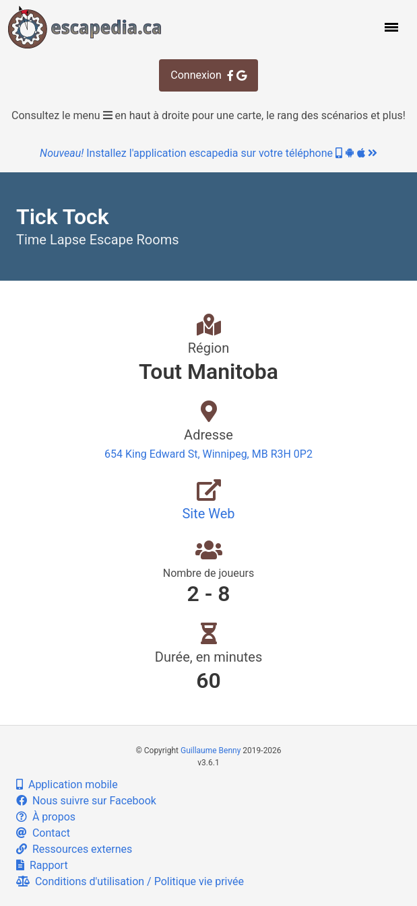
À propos (45, 816)
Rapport (42, 865)
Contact (43, 833)
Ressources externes (74, 849)
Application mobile (67, 784)
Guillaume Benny (210, 750)
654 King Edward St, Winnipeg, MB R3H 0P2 (208, 454)
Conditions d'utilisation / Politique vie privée (130, 881)
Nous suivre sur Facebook (86, 800)
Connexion (208, 75)
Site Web (208, 514)
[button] (390, 27)
